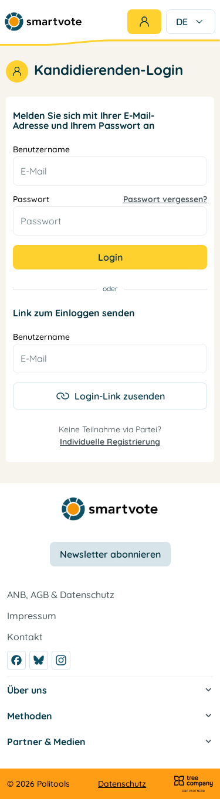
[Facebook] (16, 660)
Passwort (110, 199)
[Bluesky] (38, 660)
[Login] (144, 21)
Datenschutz (122, 783)
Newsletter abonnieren (110, 554)
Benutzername (41, 149)
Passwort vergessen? (165, 199)
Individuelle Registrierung (110, 441)
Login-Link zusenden (110, 396)
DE (190, 22)
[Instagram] (61, 660)
